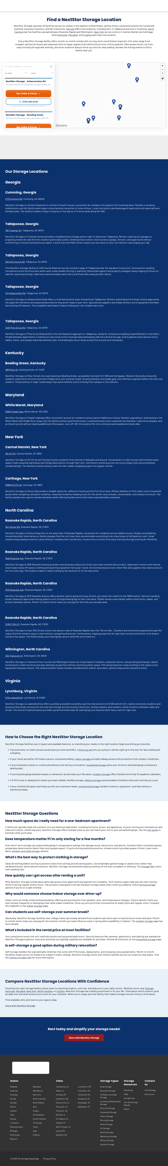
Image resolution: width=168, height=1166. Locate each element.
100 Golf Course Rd (15, 261)
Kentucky (62, 34)
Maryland (73, 34)
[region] (110, 95)
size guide (152, 829)
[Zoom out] (162, 69)
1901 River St (11, 369)
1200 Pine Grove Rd (15, 327)
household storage (96, 765)
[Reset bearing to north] (162, 73)
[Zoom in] (162, 66)
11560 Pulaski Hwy (14, 411)
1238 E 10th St (12, 624)
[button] (83, 104)
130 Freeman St (13, 230)
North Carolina (44, 991)
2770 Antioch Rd (13, 198)
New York (99, 31)
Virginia (87, 34)
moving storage (147, 884)
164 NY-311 (10, 453)
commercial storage (88, 786)
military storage (92, 780)
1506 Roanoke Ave (14, 558)
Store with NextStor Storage (20, 1005)
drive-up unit (86, 749)
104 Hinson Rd (12, 527)
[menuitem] (21, 1087)
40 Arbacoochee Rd (15, 293)
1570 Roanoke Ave (14, 589)
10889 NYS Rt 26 (13, 484)
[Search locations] (26, 66)
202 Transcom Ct (14, 655)
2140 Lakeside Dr (14, 697)
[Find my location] (162, 78)
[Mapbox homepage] (61, 125)
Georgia (70, 28)
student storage (101, 774)
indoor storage (82, 758)
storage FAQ (147, 866)
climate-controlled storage (26, 851)
